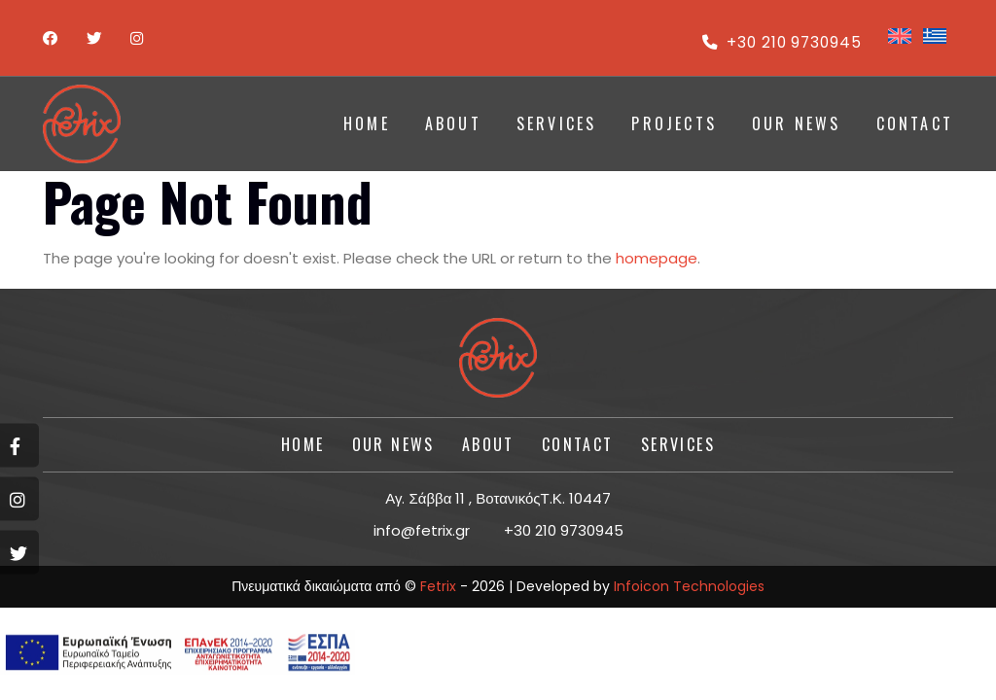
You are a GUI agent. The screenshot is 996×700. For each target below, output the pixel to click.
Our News (796, 123)
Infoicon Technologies (689, 586)
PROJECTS (674, 123)
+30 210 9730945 (780, 42)
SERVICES (556, 123)
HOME (366, 123)
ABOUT (453, 123)
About (488, 444)
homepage (656, 258)
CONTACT (914, 123)
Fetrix (438, 586)
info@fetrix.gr (422, 530)
